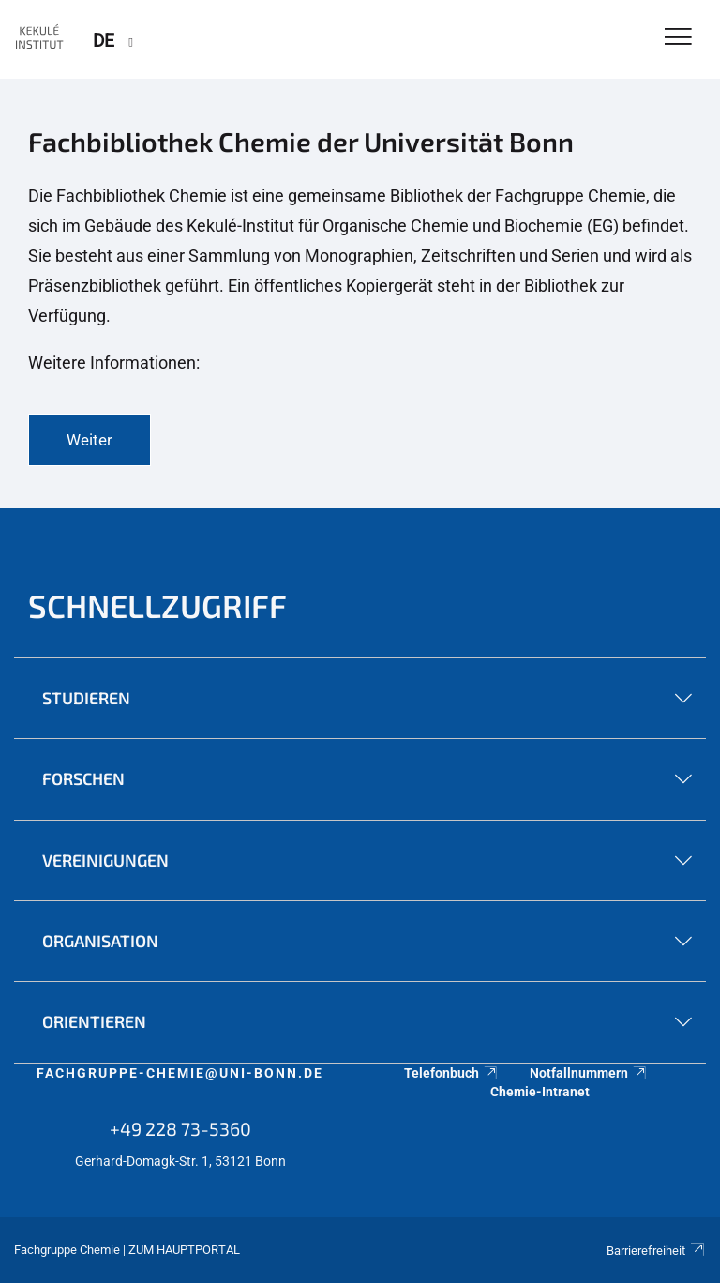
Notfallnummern (589, 1072)
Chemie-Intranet (540, 1091)
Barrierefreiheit (656, 1251)
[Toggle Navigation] (678, 38)
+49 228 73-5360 (180, 1128)
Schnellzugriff (157, 605)
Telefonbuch (451, 1072)
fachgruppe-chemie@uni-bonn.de (180, 1072)
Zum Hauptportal (184, 1250)
